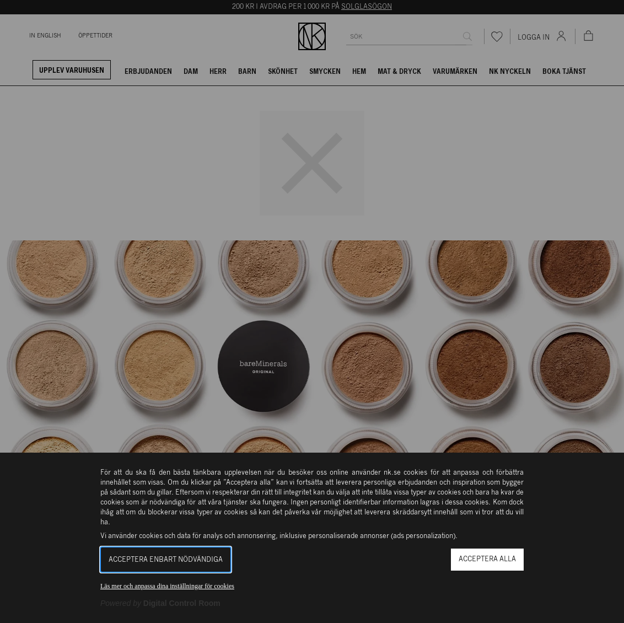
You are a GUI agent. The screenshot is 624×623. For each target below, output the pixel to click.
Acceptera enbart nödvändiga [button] (166, 560)
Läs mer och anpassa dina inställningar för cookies (167, 586)
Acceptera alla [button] (487, 559)
